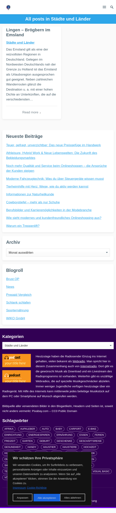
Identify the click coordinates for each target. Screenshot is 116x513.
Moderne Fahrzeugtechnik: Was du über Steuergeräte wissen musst (55, 183)
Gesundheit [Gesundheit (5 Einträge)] (12, 451)
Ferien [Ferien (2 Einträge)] (99, 439)
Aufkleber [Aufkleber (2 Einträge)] (27, 433)
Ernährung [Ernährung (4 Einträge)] (65, 439)
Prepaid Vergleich (18, 299)
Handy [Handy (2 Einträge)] (32, 451)
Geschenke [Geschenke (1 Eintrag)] (64, 445)
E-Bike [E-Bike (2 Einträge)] (92, 433)
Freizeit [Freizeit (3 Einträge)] (9, 445)
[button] (104, 8)
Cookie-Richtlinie (37, 488)
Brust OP (12, 284)
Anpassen (22, 498)
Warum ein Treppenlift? (22, 230)
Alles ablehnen (46, 498)
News (10, 291)
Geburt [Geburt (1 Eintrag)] (44, 445)
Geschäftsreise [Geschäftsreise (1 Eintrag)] (90, 445)
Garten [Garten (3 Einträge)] (27, 445)
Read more (28, 117)
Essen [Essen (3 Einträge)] (83, 439)
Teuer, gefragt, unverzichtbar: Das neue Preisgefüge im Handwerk (53, 150)
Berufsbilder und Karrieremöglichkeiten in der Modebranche (49, 215)
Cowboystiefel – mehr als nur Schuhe (33, 207)
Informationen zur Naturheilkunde (30, 199)
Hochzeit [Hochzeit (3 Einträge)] (90, 451)
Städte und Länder (20, 42)
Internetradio (88, 371)
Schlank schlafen (18, 307)
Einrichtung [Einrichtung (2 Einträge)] (13, 439)
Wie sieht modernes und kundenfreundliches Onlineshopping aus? (53, 222)
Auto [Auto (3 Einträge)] (45, 433)
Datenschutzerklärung (83, 505)
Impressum (56, 505)
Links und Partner (31, 505)
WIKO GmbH (15, 323)
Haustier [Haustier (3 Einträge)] (49, 451)
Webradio (79, 366)
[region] (49, 479)
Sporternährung (17, 315)
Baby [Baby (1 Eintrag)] (59, 433)
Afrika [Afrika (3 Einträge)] (8, 433)
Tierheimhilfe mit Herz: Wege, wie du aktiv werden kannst (47, 191)
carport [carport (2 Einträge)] (75, 433)
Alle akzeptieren (73, 498)
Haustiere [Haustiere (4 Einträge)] (69, 451)
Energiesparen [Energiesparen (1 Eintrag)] (39, 439)
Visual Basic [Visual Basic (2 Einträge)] (101, 476)
